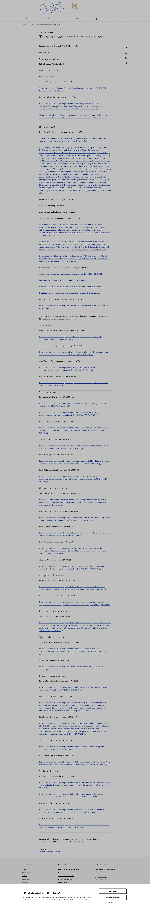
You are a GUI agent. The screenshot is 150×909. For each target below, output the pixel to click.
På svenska (116, 2)
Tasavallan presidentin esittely (49, 851)
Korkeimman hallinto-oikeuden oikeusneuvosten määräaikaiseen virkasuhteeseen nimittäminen (72, 286)
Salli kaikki (113, 891)
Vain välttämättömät (113, 897)
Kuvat (60, 872)
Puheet (24, 882)
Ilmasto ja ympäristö (65, 879)
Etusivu (26, 19)
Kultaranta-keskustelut (66, 876)
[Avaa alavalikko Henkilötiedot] (55, 19)
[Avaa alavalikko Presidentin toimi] (71, 19)
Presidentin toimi (63, 19)
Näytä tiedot (112, 903)
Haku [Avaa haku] (124, 19)
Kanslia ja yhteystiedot (99, 19)
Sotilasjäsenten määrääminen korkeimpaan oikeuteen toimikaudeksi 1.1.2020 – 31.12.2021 (70, 274)
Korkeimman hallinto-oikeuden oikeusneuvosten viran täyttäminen (62, 280)
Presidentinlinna (63, 882)
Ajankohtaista (35, 19)
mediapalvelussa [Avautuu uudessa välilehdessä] (69, 319)
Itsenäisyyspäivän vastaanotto (68, 869)
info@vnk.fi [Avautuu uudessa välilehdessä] (103, 316)
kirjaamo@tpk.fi (100, 879)
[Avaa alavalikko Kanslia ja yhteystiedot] (108, 19)
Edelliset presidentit (81, 19)
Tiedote (42, 32)
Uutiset (24, 876)
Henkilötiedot (48, 19)
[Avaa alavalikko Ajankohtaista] (41, 19)
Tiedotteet (25, 879)
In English (125, 2)
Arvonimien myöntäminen (48, 70)
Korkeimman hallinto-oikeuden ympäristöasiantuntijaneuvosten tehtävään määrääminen (70, 293)
